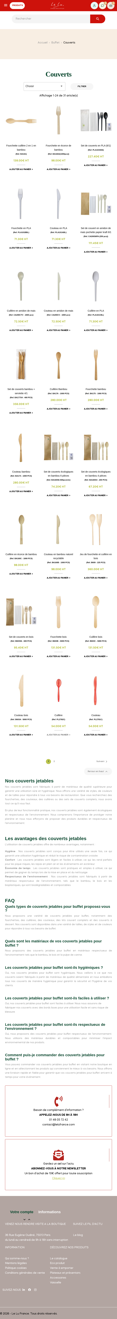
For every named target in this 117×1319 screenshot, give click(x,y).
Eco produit (57, 1263)
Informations (49, 1212)
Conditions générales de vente (25, 1273)
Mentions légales (16, 1263)
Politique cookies (16, 1268)
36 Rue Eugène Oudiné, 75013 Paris (27, 1235)
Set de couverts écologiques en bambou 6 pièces (58, 475)
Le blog (78, 1235)
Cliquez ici (58, 1178)
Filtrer (82, 87)
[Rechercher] (58, 19)
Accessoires (58, 1278)
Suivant (102, 761)
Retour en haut (98, 772)
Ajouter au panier (20, 169)
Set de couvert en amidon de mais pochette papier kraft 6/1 (95, 232)
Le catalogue (58, 1258)
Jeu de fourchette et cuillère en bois (96, 558)
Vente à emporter (61, 1268)
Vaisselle (55, 1282)
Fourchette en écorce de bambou (58, 149)
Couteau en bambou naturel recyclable (58, 558)
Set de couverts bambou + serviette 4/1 (21, 393)
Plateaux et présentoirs (65, 1273)
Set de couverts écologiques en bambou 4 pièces (96, 475)
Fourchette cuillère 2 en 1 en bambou (21, 149)
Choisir (44, 86)
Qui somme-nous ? (17, 1258)
